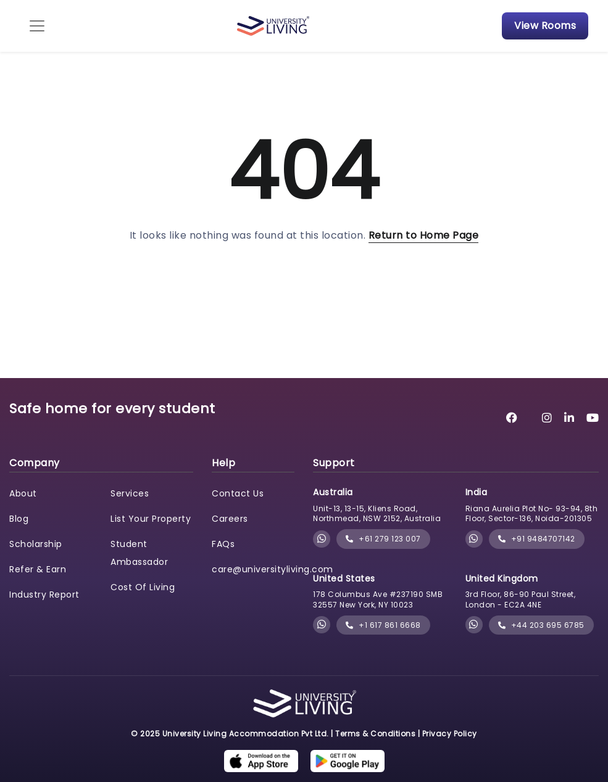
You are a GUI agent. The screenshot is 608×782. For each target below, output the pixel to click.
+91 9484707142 (536, 538)
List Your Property (150, 518)
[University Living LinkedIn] (569, 418)
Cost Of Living (142, 587)
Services (129, 493)
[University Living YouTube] (592, 418)
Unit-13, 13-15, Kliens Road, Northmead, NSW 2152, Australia (377, 513)
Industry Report (44, 594)
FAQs (223, 544)
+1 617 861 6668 (383, 625)
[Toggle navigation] (37, 26)
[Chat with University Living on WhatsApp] (322, 539)
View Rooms (545, 26)
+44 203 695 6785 (541, 625)
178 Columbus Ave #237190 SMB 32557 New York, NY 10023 (378, 599)
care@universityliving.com (272, 569)
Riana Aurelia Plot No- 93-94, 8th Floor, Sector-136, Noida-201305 (531, 513)
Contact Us (238, 493)
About (23, 493)
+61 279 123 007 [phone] (383, 538)
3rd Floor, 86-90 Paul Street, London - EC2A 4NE (520, 599)
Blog (18, 518)
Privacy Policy (449, 733)
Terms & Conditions (375, 733)
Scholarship (35, 544)
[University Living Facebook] (512, 418)
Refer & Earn (37, 569)
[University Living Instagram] (547, 418)
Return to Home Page (424, 235)
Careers (230, 518)
